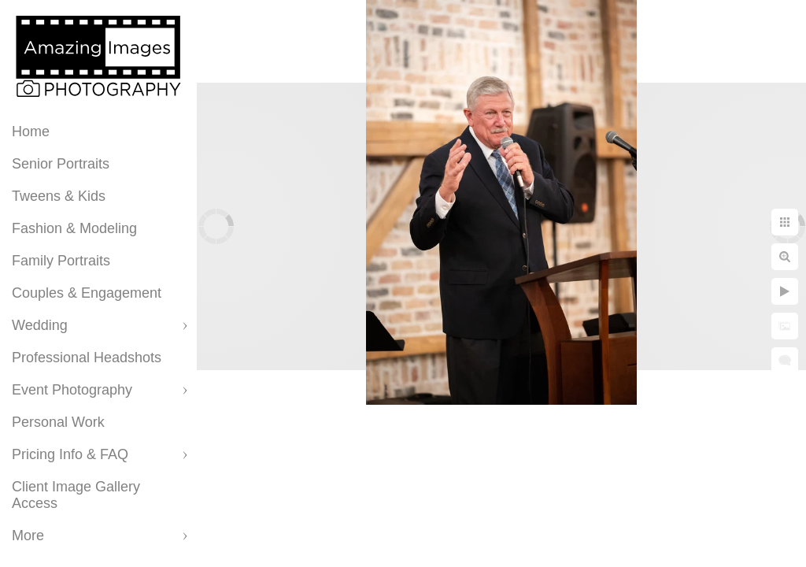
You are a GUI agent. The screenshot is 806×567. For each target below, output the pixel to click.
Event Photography (72, 390)
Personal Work (58, 422)
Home (31, 131)
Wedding (40, 325)
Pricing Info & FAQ (70, 454)
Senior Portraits (60, 164)
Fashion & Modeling (74, 228)
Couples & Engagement (86, 293)
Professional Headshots (86, 357)
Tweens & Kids (58, 196)
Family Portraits (61, 261)
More (28, 535)
